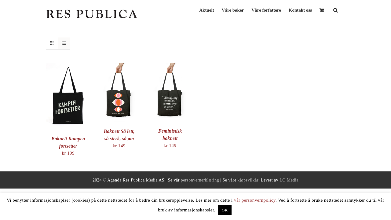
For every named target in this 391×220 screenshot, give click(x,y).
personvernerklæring (200, 180)
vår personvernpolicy (255, 200)
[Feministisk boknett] (170, 66)
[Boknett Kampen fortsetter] (68, 66)
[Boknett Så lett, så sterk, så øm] (119, 66)
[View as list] (64, 43)
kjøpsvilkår (248, 180)
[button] (343, 9)
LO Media (289, 180)
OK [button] (225, 210)
